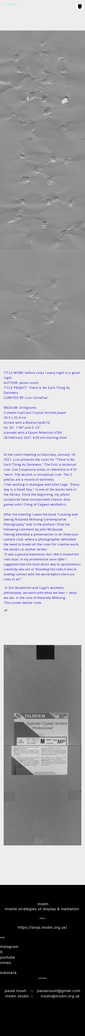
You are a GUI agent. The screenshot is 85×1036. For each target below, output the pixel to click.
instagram (9, 947)
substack (8, 972)
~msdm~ (11, 4)
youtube (7, 957)
